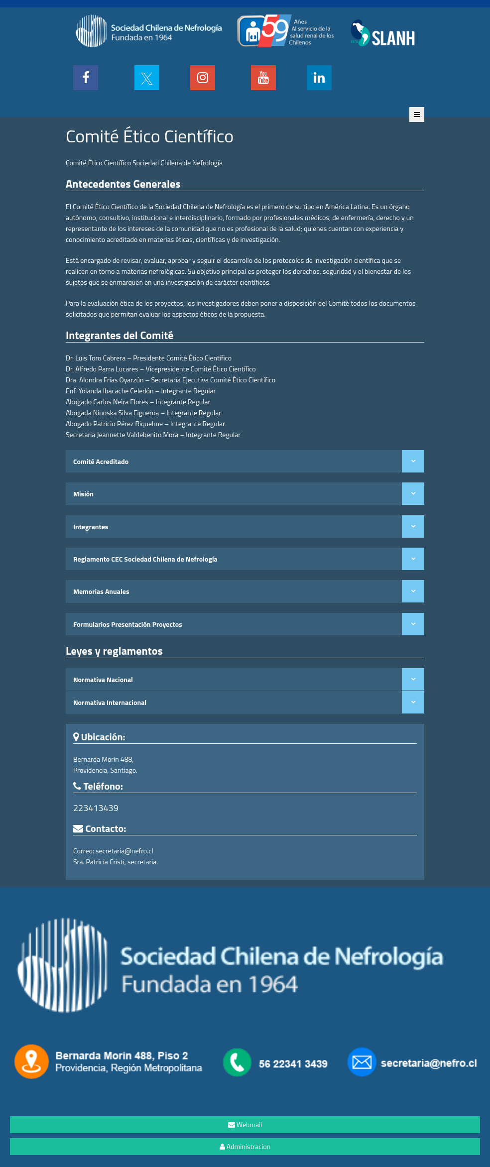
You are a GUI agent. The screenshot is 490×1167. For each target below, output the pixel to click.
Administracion (245, 1146)
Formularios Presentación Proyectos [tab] (127, 624)
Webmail (245, 1124)
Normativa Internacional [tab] (109, 702)
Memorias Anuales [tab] (101, 591)
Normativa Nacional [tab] (103, 679)
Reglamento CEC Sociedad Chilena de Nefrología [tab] (145, 559)
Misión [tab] (83, 493)
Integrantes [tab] (90, 526)
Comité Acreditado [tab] (100, 461)
